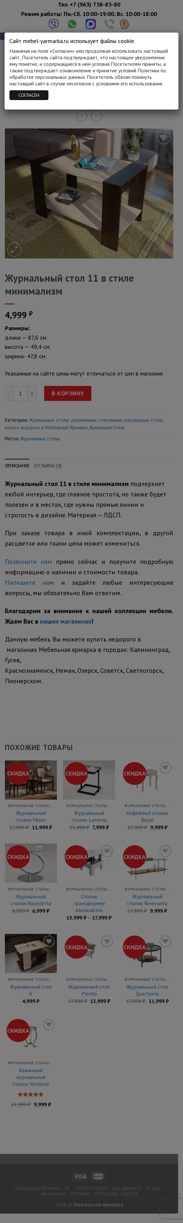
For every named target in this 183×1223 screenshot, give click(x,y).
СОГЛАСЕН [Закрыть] (29, 95)
